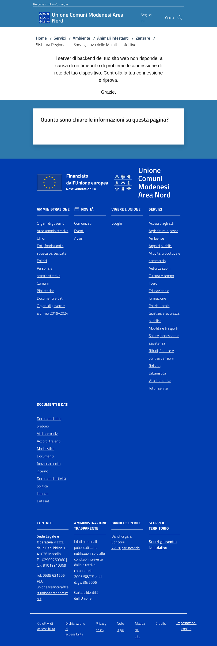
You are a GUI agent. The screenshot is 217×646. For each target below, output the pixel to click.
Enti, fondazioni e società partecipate (51, 249)
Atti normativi (47, 433)
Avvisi (78, 238)
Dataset (43, 501)
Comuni (43, 283)
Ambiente (81, 38)
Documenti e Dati (53, 404)
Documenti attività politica (51, 482)
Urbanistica (157, 373)
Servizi (60, 38)
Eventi (79, 231)
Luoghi (116, 223)
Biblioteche (45, 290)
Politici (42, 261)
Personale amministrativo (48, 271)
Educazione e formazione (159, 294)
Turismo (154, 365)
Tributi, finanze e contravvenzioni (161, 354)
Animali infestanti (113, 38)
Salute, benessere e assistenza (164, 339)
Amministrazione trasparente (90, 525)
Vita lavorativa (160, 380)
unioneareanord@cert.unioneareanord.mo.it (53, 592)
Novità (87, 209)
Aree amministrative (53, 231)
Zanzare (143, 38)
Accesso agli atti (161, 223)
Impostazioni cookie (186, 625)
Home (41, 38)
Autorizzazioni (159, 268)
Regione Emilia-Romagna (50, 4)
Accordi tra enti (49, 441)
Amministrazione (53, 209)
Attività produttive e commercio (164, 257)
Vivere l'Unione (126, 209)
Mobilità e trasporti (163, 328)
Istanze (42, 493)
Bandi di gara (121, 536)
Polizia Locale (159, 305)
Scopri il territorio (159, 525)
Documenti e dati (50, 298)
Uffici (41, 238)
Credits (161, 623)
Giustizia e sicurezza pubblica (164, 316)
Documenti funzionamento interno (49, 463)
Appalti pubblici (160, 246)
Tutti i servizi (158, 388)
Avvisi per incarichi (125, 548)
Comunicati (82, 223)
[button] (180, 18)
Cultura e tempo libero (161, 279)
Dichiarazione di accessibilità (75, 629)
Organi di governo (50, 223)
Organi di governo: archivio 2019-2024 (52, 309)
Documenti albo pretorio (49, 422)
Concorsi (118, 542)
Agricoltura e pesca (163, 231)
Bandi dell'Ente (126, 523)
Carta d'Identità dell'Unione (86, 595)
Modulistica (45, 448)
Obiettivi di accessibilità (46, 626)
